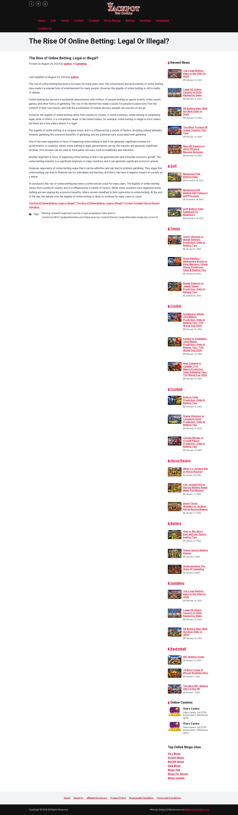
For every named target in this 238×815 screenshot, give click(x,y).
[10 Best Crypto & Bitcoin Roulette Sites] (174, 673)
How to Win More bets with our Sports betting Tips (194, 534)
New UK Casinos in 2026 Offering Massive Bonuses (194, 149)
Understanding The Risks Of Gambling (194, 568)
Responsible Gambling (141, 798)
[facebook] (31, 3)
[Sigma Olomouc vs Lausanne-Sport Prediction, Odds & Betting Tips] (174, 419)
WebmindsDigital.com (197, 809)
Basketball (162, 20)
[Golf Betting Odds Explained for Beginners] (174, 211)
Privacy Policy (118, 798)
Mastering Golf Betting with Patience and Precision (195, 193)
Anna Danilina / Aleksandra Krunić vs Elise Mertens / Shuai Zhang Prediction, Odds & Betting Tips (195, 264)
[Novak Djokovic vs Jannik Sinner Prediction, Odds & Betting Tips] (174, 286)
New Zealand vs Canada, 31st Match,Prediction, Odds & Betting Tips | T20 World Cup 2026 (195, 369)
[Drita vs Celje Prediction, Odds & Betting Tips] (174, 400)
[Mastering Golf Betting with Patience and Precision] (174, 193)
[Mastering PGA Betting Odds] (174, 177)
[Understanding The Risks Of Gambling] (174, 569)
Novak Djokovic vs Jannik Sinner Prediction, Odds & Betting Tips (194, 288)
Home (41, 20)
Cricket (79, 20)
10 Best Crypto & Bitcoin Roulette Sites (195, 671)
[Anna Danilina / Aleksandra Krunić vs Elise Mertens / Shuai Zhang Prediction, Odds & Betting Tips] (174, 261)
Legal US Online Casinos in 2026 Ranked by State (192, 92)
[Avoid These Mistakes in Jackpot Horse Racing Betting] (174, 506)
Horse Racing (112, 20)
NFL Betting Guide (193, 656)
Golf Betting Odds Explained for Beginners (193, 211)
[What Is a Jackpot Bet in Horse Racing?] (174, 471)
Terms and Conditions (169, 798)
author (68, 63)
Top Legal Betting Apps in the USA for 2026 (194, 73)
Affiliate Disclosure (97, 798)
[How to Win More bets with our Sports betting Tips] (174, 534)
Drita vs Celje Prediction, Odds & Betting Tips (194, 400)
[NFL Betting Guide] (174, 659)
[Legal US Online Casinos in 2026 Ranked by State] (174, 92)
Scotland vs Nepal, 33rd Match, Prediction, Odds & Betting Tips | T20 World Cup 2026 (194, 320)
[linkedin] (45, 3)
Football (94, 20)
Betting (130, 20)
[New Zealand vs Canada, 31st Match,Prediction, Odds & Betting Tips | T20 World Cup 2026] (174, 366)
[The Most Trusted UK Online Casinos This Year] (174, 130)
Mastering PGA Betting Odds (191, 175)
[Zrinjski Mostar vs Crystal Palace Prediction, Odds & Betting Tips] (174, 441)
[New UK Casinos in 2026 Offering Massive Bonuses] (174, 149)
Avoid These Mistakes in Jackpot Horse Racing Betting (195, 506)
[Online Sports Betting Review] (174, 553)
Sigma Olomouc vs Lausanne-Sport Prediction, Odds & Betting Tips (194, 420)
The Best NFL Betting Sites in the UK (195, 687)
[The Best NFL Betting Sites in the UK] (174, 689)
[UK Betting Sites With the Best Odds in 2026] (174, 111)
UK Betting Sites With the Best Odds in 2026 (195, 111)
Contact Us (45, 28)
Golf (53, 20)
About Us (78, 798)
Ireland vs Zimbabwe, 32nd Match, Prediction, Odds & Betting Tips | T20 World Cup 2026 (195, 344)
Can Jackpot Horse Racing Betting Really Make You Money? (195, 487)
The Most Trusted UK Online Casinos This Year (195, 130)
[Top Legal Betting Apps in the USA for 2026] (174, 73)
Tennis (65, 20)
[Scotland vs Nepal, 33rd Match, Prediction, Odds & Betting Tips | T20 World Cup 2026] (174, 317)
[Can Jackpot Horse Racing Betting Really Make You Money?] (174, 487)
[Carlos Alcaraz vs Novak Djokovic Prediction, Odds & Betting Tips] (174, 239)
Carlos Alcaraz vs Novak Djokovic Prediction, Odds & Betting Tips (194, 241)
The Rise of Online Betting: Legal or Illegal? (52, 203)
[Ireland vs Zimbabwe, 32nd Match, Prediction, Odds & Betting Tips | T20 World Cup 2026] (174, 341)
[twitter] (38, 3)
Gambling (145, 20)
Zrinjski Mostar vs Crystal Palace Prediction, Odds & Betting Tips (194, 442)
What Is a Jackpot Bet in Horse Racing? (195, 470)
